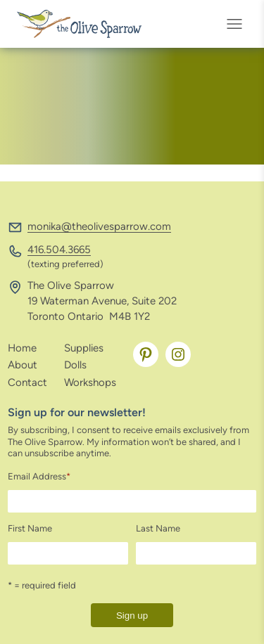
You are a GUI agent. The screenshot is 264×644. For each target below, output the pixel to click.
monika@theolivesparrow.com (99, 226)
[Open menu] (238, 23)
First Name (30, 528)
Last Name (158, 528)
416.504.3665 (59, 249)
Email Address (39, 476)
